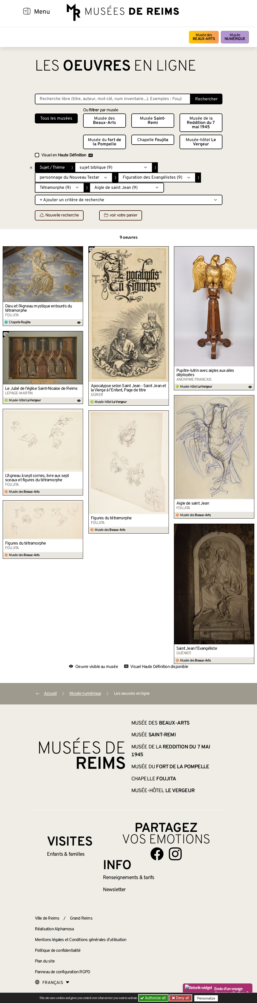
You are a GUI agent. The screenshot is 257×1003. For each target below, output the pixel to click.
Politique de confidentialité (58, 950)
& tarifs (128, 878)
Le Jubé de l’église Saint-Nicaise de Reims (41, 389)
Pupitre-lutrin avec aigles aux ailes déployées (205, 373)
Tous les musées (56, 118)
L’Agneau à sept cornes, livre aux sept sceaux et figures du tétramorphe (37, 478)
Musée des (204, 37)
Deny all (182, 998)
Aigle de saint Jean (192, 503)
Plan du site (45, 961)
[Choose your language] (52, 983)
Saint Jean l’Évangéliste (196, 648)
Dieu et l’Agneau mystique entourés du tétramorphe (38, 308)
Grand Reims (81, 918)
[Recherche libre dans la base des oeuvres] (113, 99)
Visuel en (67, 155)
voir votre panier (120, 215)
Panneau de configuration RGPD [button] (62, 972)
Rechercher (206, 99)
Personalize (207, 998)
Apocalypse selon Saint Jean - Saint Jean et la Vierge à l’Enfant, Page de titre (128, 388)
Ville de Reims (47, 918)
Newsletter (114, 890)
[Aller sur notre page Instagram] (175, 853)
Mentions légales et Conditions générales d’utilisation (80, 940)
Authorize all (153, 998)
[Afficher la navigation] (27, 12)
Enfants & (66, 854)
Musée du (104, 142)
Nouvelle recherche (59, 215)
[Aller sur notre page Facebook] (157, 853)
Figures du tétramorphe (111, 518)
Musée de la (201, 123)
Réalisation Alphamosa (54, 929)
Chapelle (152, 140)
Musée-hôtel (201, 142)
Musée (235, 37)
